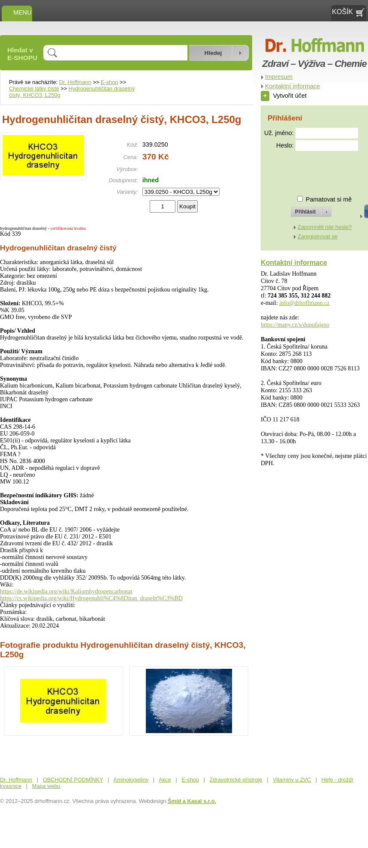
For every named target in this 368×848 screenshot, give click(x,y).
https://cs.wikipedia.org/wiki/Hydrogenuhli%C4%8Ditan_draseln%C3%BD (91, 598)
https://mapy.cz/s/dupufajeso (295, 325)
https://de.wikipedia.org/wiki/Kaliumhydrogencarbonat (66, 591)
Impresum (279, 76)
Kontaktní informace (292, 86)
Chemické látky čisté (34, 88)
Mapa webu (46, 786)
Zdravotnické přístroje (235, 779)
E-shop (109, 82)
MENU (17, 12)
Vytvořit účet (284, 95)
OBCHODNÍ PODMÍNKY (73, 779)
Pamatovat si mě (329, 199)
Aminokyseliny (130, 779)
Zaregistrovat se (318, 236)
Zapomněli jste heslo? (325, 227)
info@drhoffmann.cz (304, 303)
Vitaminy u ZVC (292, 779)
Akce (165, 779)
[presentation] (303, 169)
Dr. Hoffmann (75, 82)
